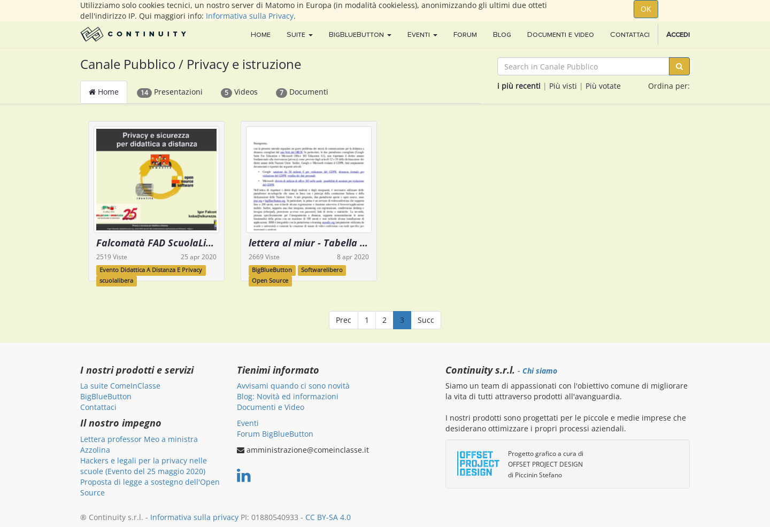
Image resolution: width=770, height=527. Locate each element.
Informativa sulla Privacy (250, 16)
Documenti (302, 92)
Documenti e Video (270, 407)
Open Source (270, 280)
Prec (343, 320)
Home (104, 92)
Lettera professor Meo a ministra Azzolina (139, 444)
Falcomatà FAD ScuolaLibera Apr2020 (181, 242)
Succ (426, 320)
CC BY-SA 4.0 (328, 517)
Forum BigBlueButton (275, 434)
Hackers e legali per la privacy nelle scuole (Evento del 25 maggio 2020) (143, 465)
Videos (239, 92)
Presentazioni (170, 92)
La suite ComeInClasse (120, 386)
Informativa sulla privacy (194, 517)
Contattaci (98, 407)
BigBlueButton (272, 270)
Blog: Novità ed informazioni (287, 396)
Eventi (248, 423)
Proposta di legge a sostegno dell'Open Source (150, 487)
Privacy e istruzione (244, 64)
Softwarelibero (322, 270)
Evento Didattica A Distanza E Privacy (150, 270)
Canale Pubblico (127, 64)
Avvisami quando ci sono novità (293, 386)
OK (646, 9)
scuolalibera (116, 280)
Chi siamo (539, 371)
